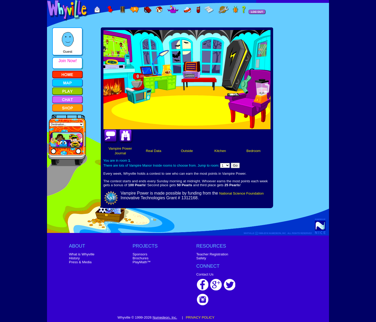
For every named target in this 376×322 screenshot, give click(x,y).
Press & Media (80, 262)
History (74, 258)
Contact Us (205, 274)
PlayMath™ (142, 262)
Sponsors (140, 254)
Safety (201, 258)
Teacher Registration (212, 254)
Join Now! (67, 60)
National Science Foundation (241, 193)
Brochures (141, 258)
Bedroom (253, 151)
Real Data (153, 151)
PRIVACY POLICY (200, 317)
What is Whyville (82, 254)
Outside (187, 151)
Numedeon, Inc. (164, 317)
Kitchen (220, 151)
